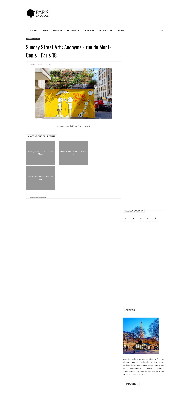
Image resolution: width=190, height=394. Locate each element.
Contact (121, 30)
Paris (45, 30)
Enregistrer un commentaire (38, 198)
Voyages (57, 30)
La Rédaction (32, 65)
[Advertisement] (120, 9)
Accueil (34, 30)
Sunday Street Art (33, 38)
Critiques (89, 30)
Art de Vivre (105, 30)
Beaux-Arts (73, 30)
